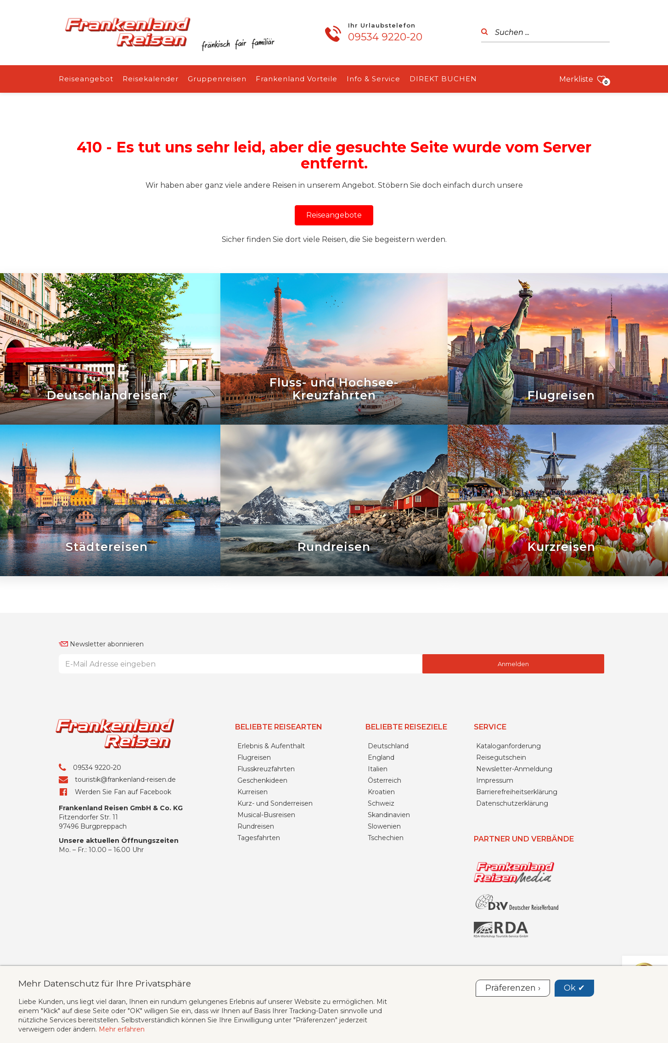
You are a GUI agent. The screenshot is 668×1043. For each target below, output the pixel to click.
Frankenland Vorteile (296, 78)
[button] (334, 215)
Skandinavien (389, 815)
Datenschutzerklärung (512, 803)
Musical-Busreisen (266, 815)
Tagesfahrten (258, 838)
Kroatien (381, 792)
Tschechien (386, 838)
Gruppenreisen (217, 78)
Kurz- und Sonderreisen (275, 803)
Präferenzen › (512, 988)
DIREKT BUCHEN (443, 78)
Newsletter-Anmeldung (514, 769)
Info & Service (373, 78)
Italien (377, 769)
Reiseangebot (86, 78)
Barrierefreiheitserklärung (516, 792)
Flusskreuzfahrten (266, 769)
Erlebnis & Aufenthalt (271, 746)
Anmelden (513, 663)
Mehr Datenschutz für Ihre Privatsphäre (104, 983)
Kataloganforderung (508, 746)
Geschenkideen (262, 780)
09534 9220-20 (385, 37)
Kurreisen (252, 792)
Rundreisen (255, 826)
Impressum (494, 780)
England (381, 757)
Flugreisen (254, 757)
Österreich (384, 780)
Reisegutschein (501, 757)
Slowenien (384, 826)
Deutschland (388, 746)
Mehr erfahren (122, 1029)
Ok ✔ (574, 988)
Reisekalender (151, 78)
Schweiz (381, 803)
